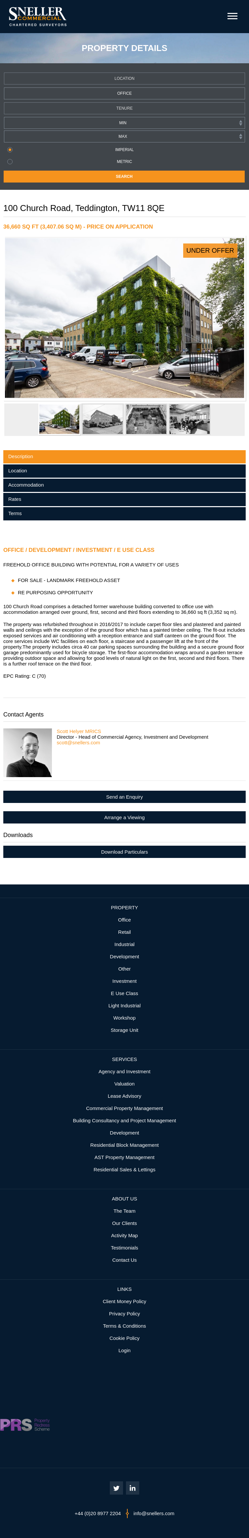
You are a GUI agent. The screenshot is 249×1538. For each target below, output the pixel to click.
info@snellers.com (154, 1513)
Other (124, 969)
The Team (124, 1211)
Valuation (124, 1084)
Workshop (124, 1018)
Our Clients (124, 1223)
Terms (15, 513)
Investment (124, 981)
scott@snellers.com (78, 742)
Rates (14, 499)
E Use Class (124, 993)
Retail (124, 932)
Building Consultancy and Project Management (124, 1120)
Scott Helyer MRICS (79, 731)
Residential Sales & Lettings (124, 1169)
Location (17, 470)
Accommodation (26, 485)
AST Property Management (124, 1157)
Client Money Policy (124, 1301)
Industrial (124, 944)
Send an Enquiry (124, 797)
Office (124, 920)
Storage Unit (124, 1030)
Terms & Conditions (124, 1326)
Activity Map (124, 1235)
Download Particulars (124, 852)
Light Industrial (124, 1005)
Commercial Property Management (124, 1108)
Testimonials (124, 1247)
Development (124, 956)
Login (124, 1350)
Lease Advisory (125, 1096)
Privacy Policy (124, 1313)
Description (20, 456)
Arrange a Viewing (124, 817)
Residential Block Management (124, 1145)
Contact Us (124, 1260)
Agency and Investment (124, 1071)
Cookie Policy (124, 1338)
